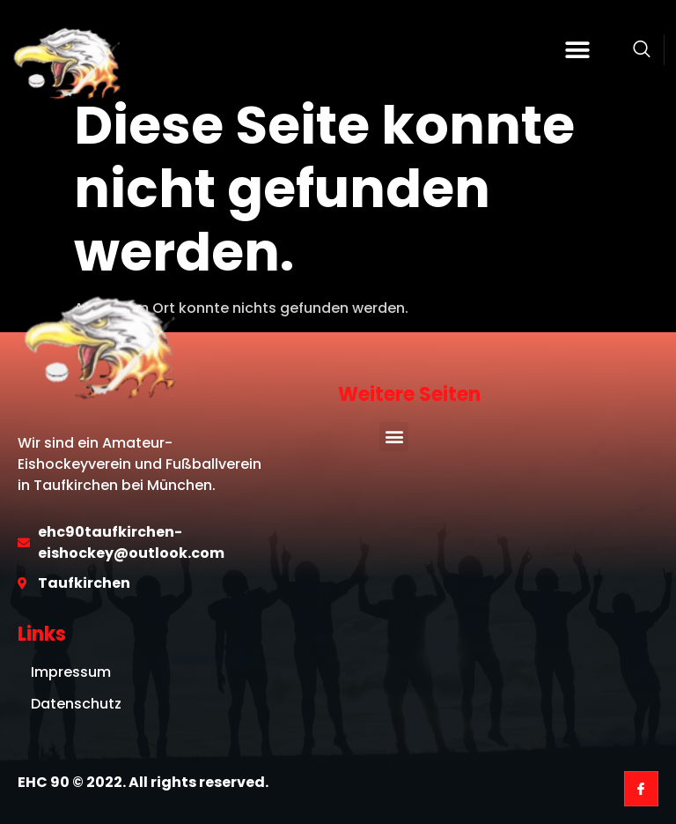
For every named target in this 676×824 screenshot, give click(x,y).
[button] (578, 50)
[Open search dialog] (641, 52)
